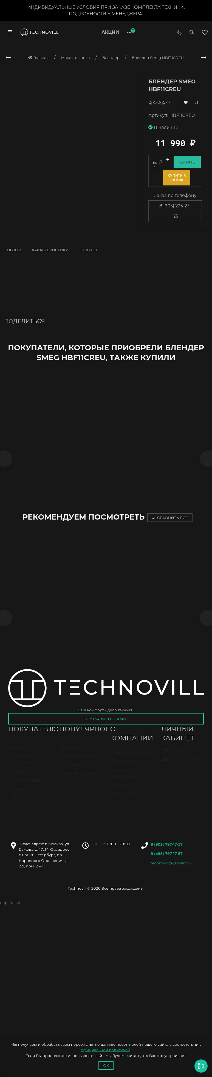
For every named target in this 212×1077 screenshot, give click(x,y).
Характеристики (50, 250)
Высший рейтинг (71, 750)
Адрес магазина (131, 758)
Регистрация (182, 764)
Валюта (174, 773)
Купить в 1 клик (177, 177)
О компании (25, 786)
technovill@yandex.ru (171, 866)
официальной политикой (105, 1050)
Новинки (72, 770)
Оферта (20, 777)
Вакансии (124, 766)
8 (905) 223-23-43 (175, 211)
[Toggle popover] (201, 1066)
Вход (173, 756)
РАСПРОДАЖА (79, 779)
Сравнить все (170, 519)
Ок (106, 1065)
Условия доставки (21, 765)
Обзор (14, 250)
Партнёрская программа (128, 779)
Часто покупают (80, 762)
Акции (110, 32)
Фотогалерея (26, 803)
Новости (20, 794)
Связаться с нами (106, 722)
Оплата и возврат (21, 750)
